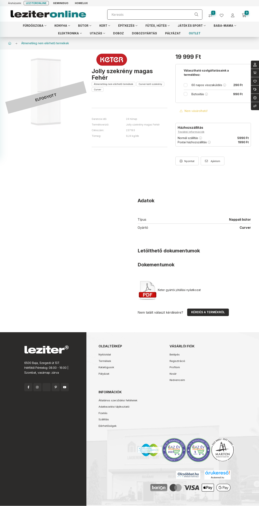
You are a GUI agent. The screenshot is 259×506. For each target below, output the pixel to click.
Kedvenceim (177, 380)
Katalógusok (106, 367)
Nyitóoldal (105, 354)
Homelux (81, 3)
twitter (46, 387)
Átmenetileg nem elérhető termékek (45, 43)
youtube (65, 387)
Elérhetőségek (108, 425)
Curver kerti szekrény (150, 84)
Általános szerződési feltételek (118, 400)
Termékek (105, 361)
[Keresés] (154, 14)
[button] (34, 25)
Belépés (175, 354)
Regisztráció (177, 361)
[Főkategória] (9, 43)
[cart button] (245, 14)
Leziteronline (36, 3)
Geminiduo (60, 3)
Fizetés (103, 413)
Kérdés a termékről (208, 312)
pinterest (56, 387)
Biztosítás (217, 94)
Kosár (173, 373)
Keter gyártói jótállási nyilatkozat (170, 290)
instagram (37, 387)
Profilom (175, 367)
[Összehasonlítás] (211, 14)
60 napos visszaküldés (217, 85)
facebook (28, 387)
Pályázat (104, 373)
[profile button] (223, 14)
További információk (191, 131)
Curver (97, 89)
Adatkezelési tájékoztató (114, 406)
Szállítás (104, 419)
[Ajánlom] (212, 161)
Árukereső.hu (217, 477)
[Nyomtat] (187, 161)
